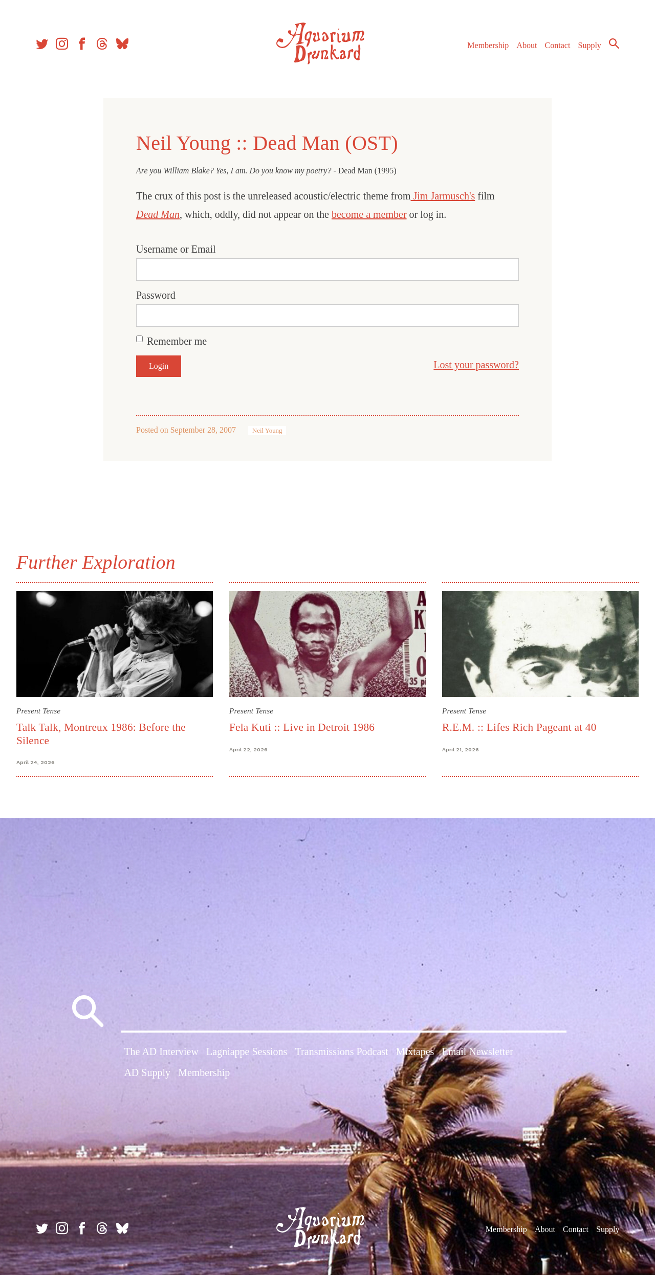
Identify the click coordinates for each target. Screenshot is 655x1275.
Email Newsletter (477, 1051)
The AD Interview (161, 1051)
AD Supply (147, 1072)
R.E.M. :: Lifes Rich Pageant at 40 (519, 727)
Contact (558, 45)
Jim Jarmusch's (442, 196)
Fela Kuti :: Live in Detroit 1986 (302, 727)
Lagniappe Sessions (246, 1051)
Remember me (177, 341)
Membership (488, 45)
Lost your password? (476, 364)
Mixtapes (415, 1051)
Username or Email (176, 249)
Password (156, 295)
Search (614, 43)
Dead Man (158, 214)
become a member (369, 214)
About (526, 45)
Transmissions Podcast (341, 1051)
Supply (589, 45)
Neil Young (267, 430)
